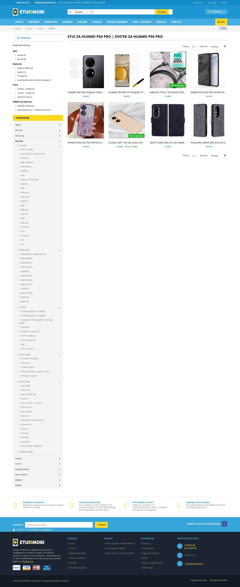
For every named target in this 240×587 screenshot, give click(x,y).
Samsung (19, 135)
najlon (21, 72)
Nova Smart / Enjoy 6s (31, 445)
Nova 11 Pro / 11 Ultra (31, 402)
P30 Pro (24, 201)
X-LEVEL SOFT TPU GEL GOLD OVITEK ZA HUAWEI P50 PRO (138, 142)
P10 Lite (24, 235)
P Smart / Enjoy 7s (29, 375)
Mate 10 (24, 288)
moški (21, 55)
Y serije (22, 307)
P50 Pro (24, 171)
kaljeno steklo (25, 68)
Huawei (29, 28)
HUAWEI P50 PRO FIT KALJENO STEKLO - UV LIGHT (134, 92)
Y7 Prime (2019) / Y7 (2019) (33, 311)
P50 (22, 175)
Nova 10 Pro (26, 411)
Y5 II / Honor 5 (27, 348)
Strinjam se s (20, 529)
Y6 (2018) (25, 327)
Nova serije (24, 381)
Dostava (146, 543)
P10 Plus (25, 227)
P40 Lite (24, 192)
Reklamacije (147, 567)
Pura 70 (24, 158)
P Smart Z (25, 362)
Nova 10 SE (26, 407)
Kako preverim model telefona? (120, 543)
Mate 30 (24, 271)
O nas (71, 543)
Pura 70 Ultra (27, 149)
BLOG (144, 558)
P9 (22, 239)
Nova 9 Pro (26, 424)
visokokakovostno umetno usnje (34, 80)
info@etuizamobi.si (194, 563)
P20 (22, 218)
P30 (22, 205)
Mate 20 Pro (26, 275)
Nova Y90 (25, 385)
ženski (21, 59)
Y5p (22, 344)
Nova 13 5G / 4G (28, 394)
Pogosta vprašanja (150, 553)
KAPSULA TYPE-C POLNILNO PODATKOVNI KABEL (175, 92)
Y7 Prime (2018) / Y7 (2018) (33, 315)
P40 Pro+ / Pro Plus (30, 179)
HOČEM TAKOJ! (25, 105)
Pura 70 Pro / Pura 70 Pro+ (33, 153)
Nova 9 (24, 428)
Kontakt (73, 548)
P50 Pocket (26, 166)
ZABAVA (19, 480)
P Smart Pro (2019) (29, 358)
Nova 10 (25, 415)
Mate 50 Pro (26, 258)
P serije (41, 28)
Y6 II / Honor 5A (28, 340)
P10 (22, 231)
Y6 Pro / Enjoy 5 (28, 335)
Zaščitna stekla (26, 451)
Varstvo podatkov (77, 558)
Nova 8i (24, 433)
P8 (22, 244)
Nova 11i (25, 398)
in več (24, 96)
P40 (22, 188)
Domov (18, 28)
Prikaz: (186, 46)
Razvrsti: (204, 46)
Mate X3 (25, 301)
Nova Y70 (25, 390)
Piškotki (72, 562)
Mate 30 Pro (26, 267)
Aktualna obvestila (77, 567)
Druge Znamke (22, 469)
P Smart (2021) (27, 367)
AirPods (18, 130)
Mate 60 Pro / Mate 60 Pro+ (33, 254)
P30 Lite (24, 209)
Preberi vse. (28, 561)
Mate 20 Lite (26, 279)
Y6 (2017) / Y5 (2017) (30, 331)
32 (194, 46)
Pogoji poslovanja (77, 553)
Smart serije (24, 354)
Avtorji (65, 580)
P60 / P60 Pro (27, 162)
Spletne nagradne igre (152, 562)
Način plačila (148, 548)
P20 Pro (24, 214)
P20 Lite (24, 222)
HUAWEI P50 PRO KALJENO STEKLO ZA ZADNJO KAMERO (97, 92)
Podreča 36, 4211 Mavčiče (190, 546)
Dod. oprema (21, 474)
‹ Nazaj (223, 28)
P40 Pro (24, 184)
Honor (18, 463)
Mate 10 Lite (26, 292)
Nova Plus (25, 441)
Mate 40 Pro (26, 262)
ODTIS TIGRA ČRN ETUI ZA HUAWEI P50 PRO (172, 142)
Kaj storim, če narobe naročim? (120, 553)
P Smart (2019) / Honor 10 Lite (35, 371)
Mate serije (24, 249)
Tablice (18, 485)
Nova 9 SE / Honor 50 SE (32, 420)
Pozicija (214, 46)
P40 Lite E (25, 196)
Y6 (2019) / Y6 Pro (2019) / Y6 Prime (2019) (36, 321)
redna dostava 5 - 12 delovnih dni (34, 109)
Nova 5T (25, 437)
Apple (18, 124)
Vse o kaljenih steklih (115, 548)
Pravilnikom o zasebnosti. (40, 529)
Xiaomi (18, 458)
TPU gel (22, 76)
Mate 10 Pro (26, 284)
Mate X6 (25, 297)
